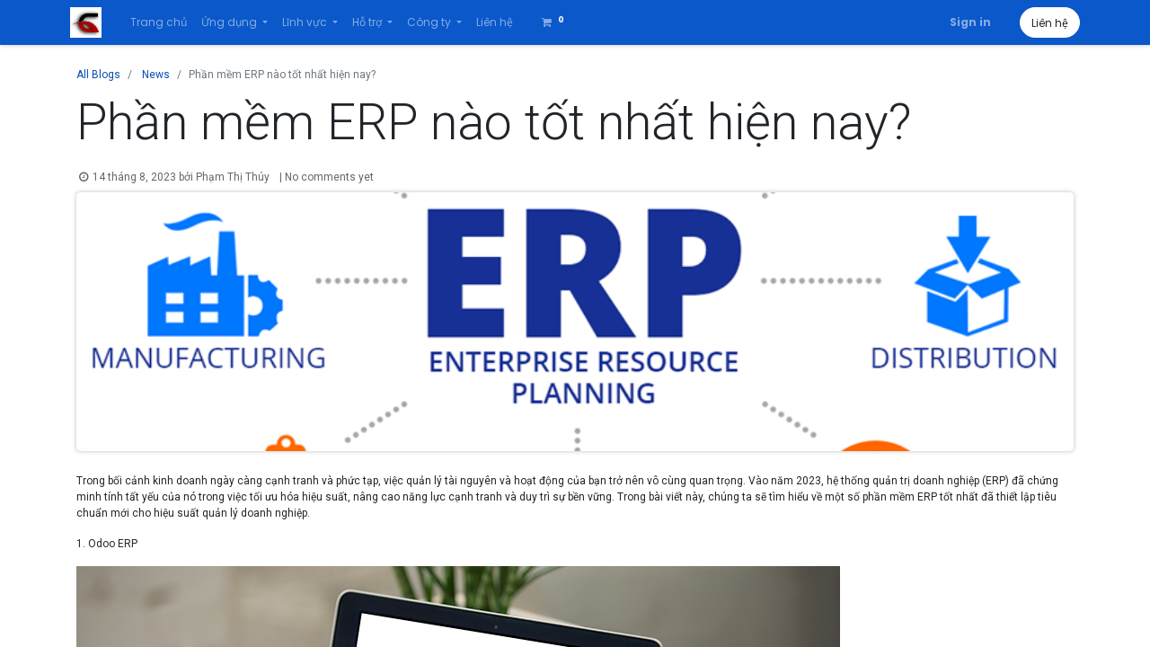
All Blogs (98, 74)
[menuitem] (163, 22)
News (156, 74)
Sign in (964, 22)
